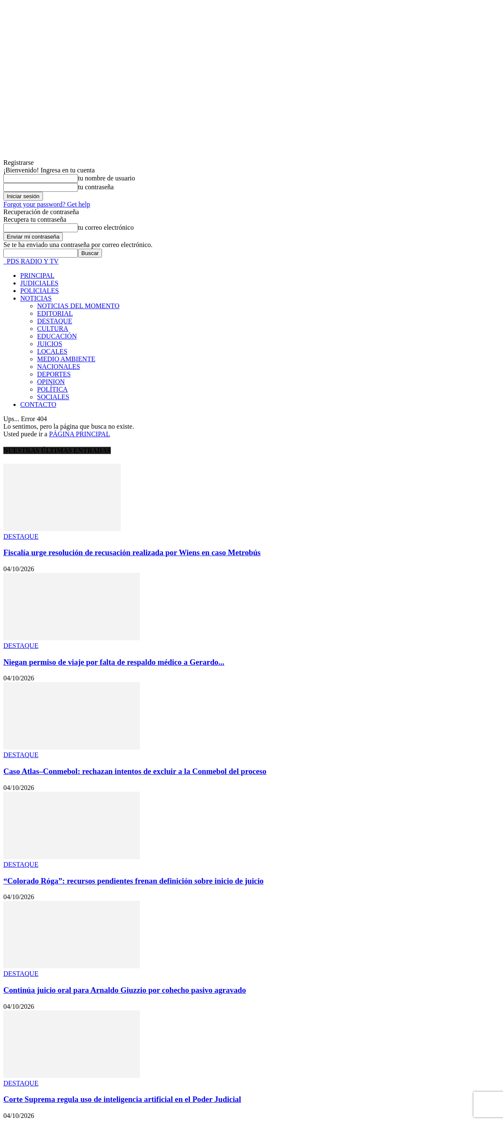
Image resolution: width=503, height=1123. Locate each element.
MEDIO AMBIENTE (66, 359)
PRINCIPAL (37, 275)
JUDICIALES (39, 283)
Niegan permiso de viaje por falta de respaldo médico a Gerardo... (114, 662)
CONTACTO (38, 404)
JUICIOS (49, 343)
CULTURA (52, 328)
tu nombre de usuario (106, 178)
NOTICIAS (36, 298)
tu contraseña (96, 187)
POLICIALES (39, 290)
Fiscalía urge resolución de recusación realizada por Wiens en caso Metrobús (132, 552)
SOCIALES (53, 396)
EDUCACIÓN (57, 336)
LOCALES (52, 351)
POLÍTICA (52, 389)
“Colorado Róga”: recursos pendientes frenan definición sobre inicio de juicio (133, 880)
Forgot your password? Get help (46, 204)
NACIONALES (58, 366)
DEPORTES (54, 374)
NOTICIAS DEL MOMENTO (78, 305)
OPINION (51, 381)
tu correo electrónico (106, 227)
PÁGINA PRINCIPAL (79, 434)
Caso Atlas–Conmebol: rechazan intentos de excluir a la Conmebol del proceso (134, 771)
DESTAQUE (54, 321)
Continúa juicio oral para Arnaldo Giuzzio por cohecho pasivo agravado (124, 990)
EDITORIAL (55, 313)
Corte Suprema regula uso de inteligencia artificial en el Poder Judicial (122, 1099)
